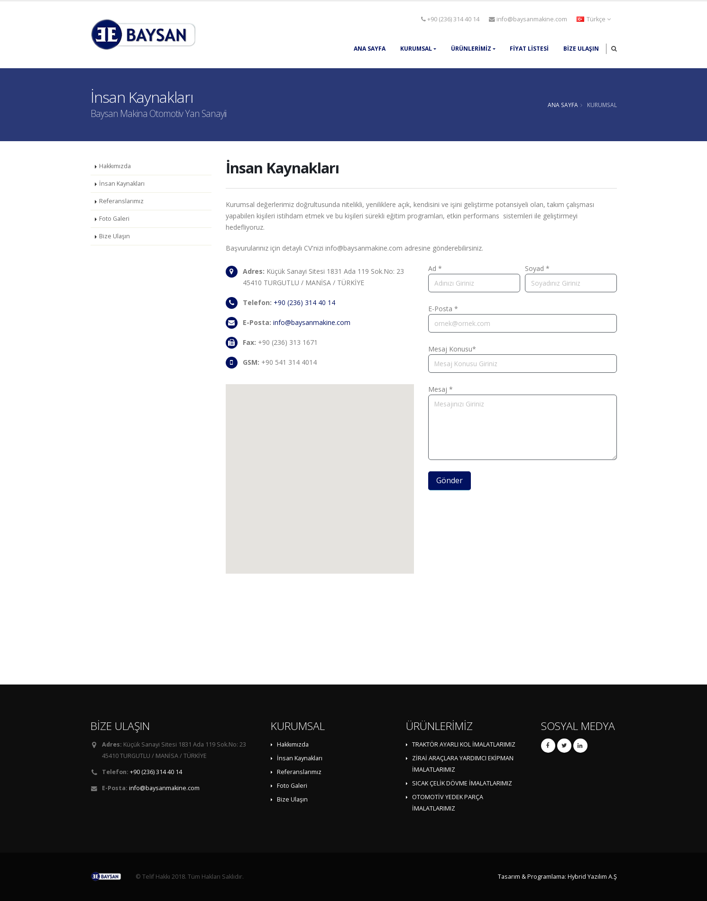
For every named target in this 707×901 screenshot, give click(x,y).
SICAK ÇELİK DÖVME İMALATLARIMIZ (462, 783)
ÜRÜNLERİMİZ (471, 49)
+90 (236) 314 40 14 (450, 19)
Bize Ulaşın (581, 49)
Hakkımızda (115, 166)
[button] (594, 19)
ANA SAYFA (370, 49)
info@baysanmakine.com (528, 19)
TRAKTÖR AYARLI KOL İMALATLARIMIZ (463, 744)
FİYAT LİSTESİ (529, 49)
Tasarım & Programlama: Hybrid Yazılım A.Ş (557, 877)
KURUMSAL (416, 49)
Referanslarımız (121, 201)
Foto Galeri (114, 219)
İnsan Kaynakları (122, 184)
